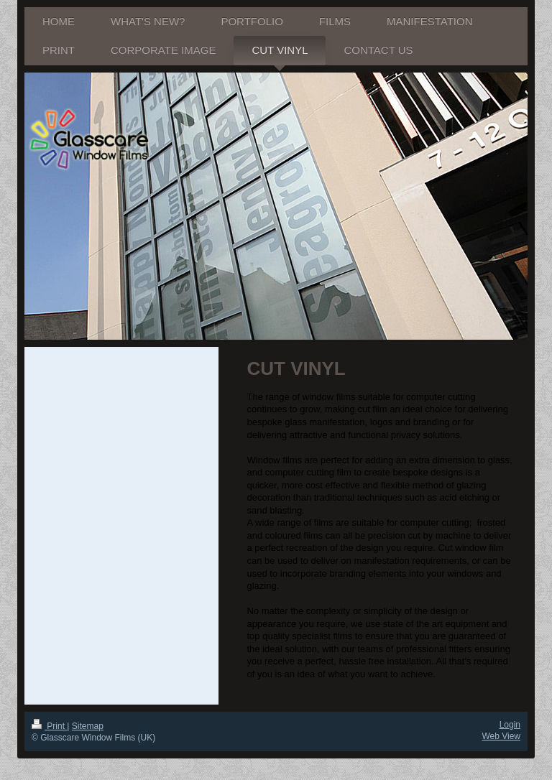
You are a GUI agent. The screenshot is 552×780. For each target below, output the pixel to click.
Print (49, 726)
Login (510, 725)
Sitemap (88, 726)
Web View (501, 736)
